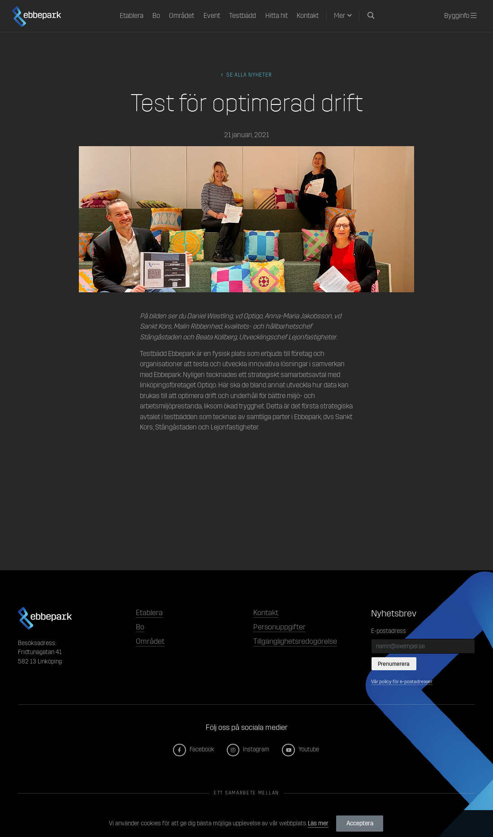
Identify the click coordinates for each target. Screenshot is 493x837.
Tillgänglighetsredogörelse (295, 641)
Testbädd (242, 16)
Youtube (301, 749)
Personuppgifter (279, 627)
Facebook (194, 749)
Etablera (131, 16)
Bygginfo (460, 16)
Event (211, 16)
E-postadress (388, 631)
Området (181, 16)
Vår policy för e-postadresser (401, 682)
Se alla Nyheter (246, 75)
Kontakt (308, 16)
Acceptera (359, 823)
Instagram (248, 749)
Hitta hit (276, 16)
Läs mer (318, 823)
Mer (339, 16)
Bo (156, 16)
